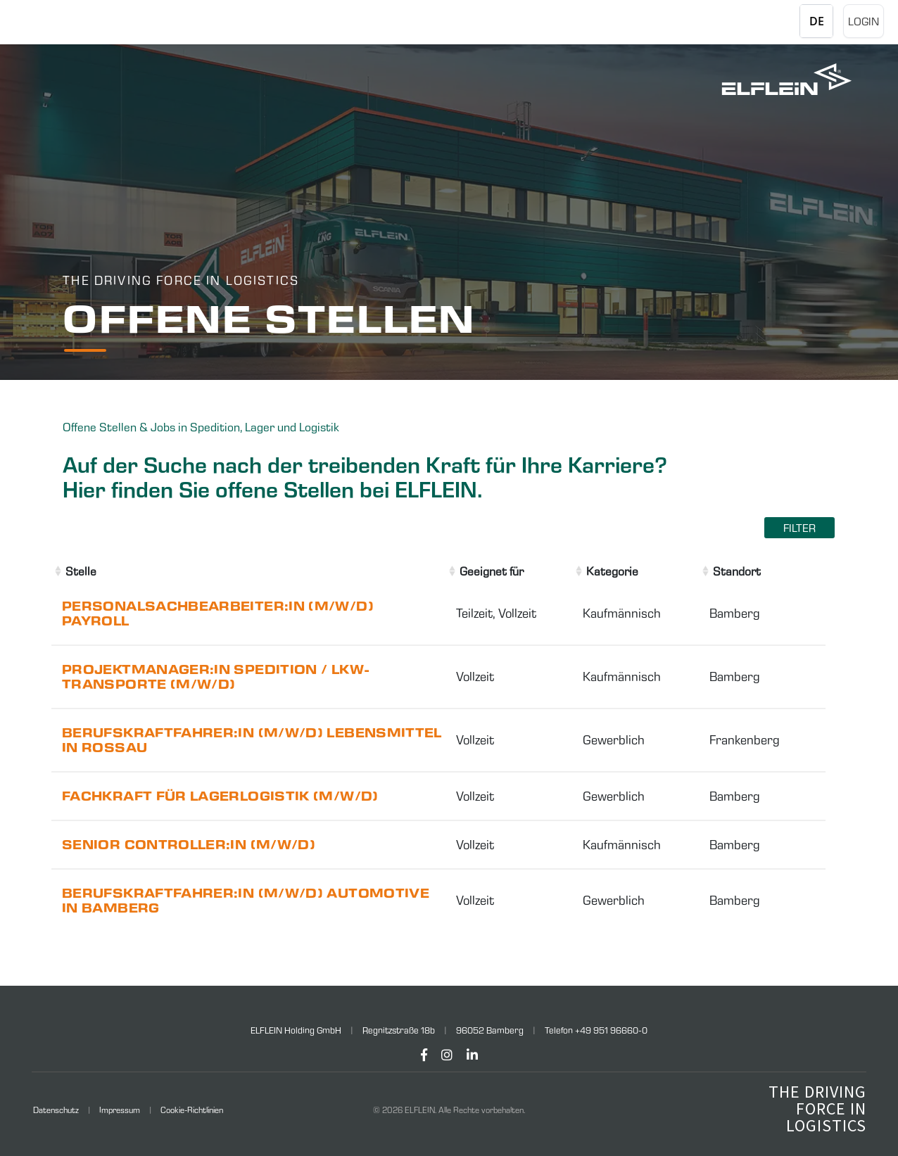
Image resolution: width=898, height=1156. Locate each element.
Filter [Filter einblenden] (799, 528)
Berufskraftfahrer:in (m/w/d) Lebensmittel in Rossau (252, 740)
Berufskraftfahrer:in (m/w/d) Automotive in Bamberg (245, 900)
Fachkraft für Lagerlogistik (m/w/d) (220, 796)
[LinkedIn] (472, 1055)
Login (863, 21)
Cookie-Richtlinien (191, 1110)
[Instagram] (447, 1055)
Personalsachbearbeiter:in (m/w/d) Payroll (218, 613)
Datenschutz (56, 1110)
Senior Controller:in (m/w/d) (188, 845)
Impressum (119, 1110)
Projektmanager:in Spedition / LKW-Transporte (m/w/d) (215, 676)
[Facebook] (424, 1055)
